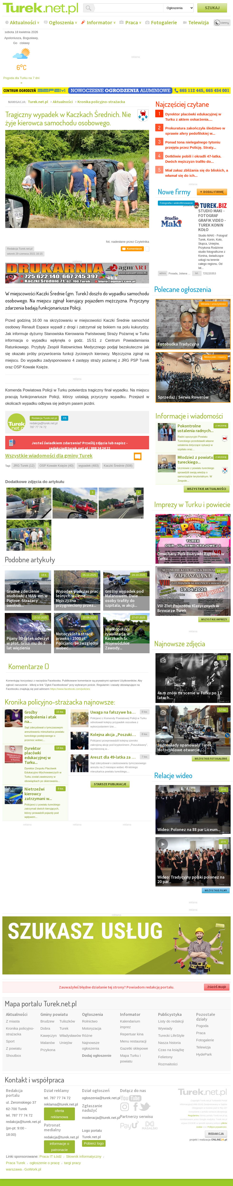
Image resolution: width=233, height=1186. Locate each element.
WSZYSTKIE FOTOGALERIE (211, 758)
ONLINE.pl (219, 1139)
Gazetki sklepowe (134, 1048)
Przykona (47, 1050)
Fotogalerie (164, 22)
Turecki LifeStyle (171, 1035)
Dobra (45, 1028)
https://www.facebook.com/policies (70, 688)
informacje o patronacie (59, 1147)
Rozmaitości (168, 1064)
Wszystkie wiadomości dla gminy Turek (48, 455)
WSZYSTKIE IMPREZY (214, 619)
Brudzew (47, 1021)
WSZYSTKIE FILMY (216, 890)
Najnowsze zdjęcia (179, 643)
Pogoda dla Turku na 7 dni (21, 80)
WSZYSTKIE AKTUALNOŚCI (206, 489)
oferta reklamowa (59, 1114)
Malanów (47, 1043)
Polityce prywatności (217, 1127)
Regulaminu (193, 1115)
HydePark (204, 1054)
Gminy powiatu (54, 1014)
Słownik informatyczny (83, 1156)
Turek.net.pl (38, 101)
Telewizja (198, 22)
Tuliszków (67, 1021)
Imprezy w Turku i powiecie (192, 504)
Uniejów (65, 1043)
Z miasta (13, 1021)
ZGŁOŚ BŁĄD (216, 987)
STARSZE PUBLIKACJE (110, 784)
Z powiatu (13, 1048)
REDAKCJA (216, 1134)
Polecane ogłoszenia (182, 289)
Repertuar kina (131, 1034)
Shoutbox (13, 1055)
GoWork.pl (32, 1169)
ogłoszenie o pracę (45, 1163)
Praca (131, 22)
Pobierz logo (94, 1143)
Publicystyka (170, 1014)
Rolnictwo (89, 1021)
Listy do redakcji (171, 1021)
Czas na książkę (171, 1050)
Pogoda (202, 1026)
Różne (87, 1035)
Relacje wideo (173, 775)
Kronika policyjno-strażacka (101, 101)
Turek (63, 1028)
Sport (10, 1041)
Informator (99, 22)
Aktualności (23, 22)
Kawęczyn (48, 1035)
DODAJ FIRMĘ (213, 192)
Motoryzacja (91, 1028)
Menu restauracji (133, 1041)
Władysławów (70, 1035)
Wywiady (165, 1028)
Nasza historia (169, 1043)
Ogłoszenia (61, 22)
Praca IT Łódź (50, 1156)
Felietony (165, 1057)
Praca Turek (15, 1163)
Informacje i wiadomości (189, 415)
